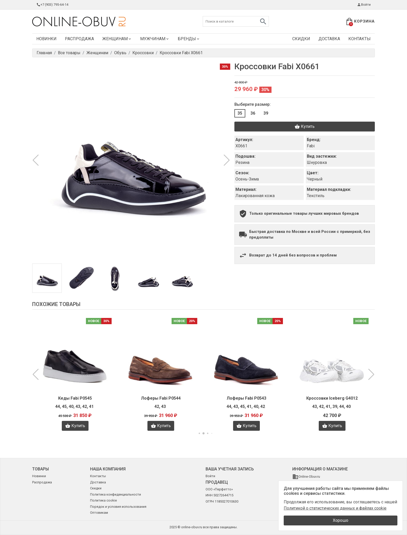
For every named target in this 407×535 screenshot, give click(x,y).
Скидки (301, 38)
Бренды (189, 38)
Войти (364, 5)
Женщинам (117, 38)
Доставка (329, 38)
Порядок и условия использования (118, 507)
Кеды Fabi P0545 (75, 398)
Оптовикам (99, 513)
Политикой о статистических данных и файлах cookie (335, 508)
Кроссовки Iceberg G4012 (332, 398)
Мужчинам (154, 38)
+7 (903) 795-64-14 (52, 5)
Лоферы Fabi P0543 (246, 398)
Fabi (311, 145)
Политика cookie (103, 500)
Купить (305, 126)
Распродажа (79, 38)
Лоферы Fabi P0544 (161, 398)
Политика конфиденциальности (115, 494)
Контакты (359, 38)
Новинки (46, 38)
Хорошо (340, 520)
